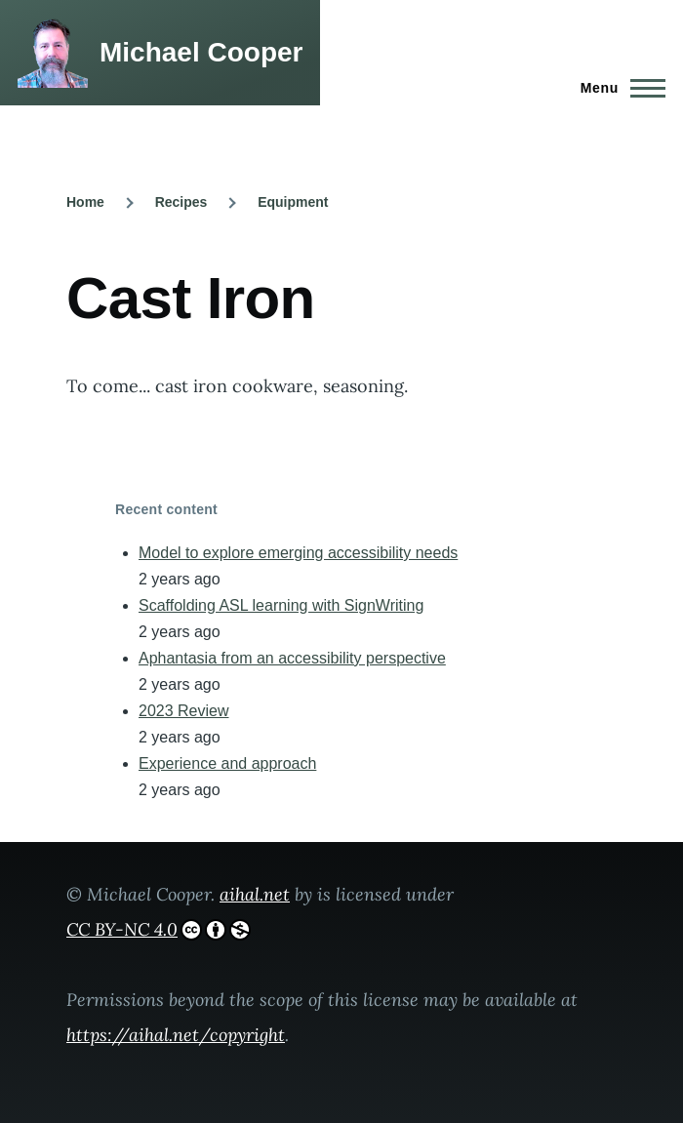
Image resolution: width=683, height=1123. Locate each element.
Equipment (293, 202)
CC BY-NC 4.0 (158, 929)
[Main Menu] (617, 87)
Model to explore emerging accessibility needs (298, 552)
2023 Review (184, 710)
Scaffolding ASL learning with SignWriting (281, 605)
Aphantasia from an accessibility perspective (292, 658)
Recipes (181, 202)
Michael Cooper (201, 52)
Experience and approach (227, 763)
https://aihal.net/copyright (175, 1034)
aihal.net (255, 894)
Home (85, 202)
